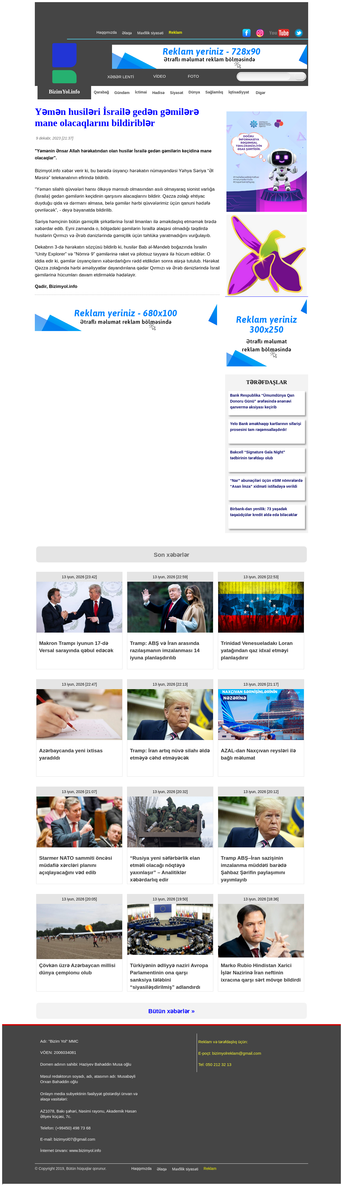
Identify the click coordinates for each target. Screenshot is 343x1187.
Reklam (210, 1168)
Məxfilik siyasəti (185, 1169)
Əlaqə (162, 1169)
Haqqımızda (141, 1168)
